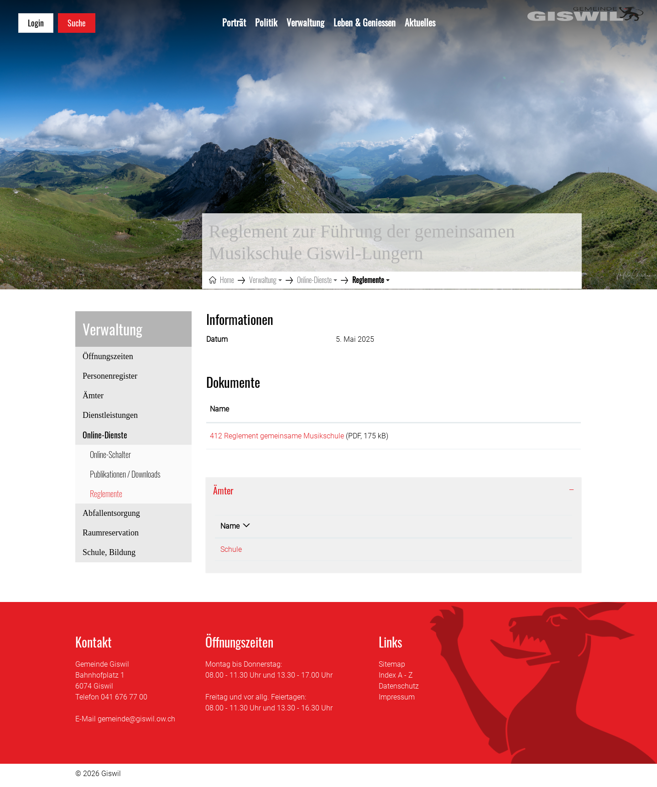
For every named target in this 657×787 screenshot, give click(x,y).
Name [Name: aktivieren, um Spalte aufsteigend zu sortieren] (219, 409)
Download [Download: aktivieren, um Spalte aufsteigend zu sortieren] (528, 409)
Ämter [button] (223, 493)
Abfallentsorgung (111, 513)
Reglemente (114, 496)
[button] (265, 279)
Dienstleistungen (110, 415)
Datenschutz (399, 689)
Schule (231, 552)
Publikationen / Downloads (125, 474)
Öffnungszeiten (108, 356)
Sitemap (392, 667)
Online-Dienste (105, 435)
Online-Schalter (110, 454)
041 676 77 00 (124, 700)
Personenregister (110, 376)
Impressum (397, 700)
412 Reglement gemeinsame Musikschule (277, 436)
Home (227, 279)
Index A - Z (396, 678)
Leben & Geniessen (365, 22)
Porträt (234, 22)
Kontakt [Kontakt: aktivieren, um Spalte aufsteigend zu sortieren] (405, 529)
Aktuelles (420, 22)
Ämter (93, 395)
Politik (266, 22)
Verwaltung (305, 22)
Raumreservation (111, 532)
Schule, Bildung (109, 552)
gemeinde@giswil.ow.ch (136, 722)
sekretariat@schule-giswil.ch (439, 552)
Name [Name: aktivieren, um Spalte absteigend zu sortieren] (230, 529)
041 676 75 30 (312, 552)
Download (544, 437)
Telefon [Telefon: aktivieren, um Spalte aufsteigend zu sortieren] (301, 529)
